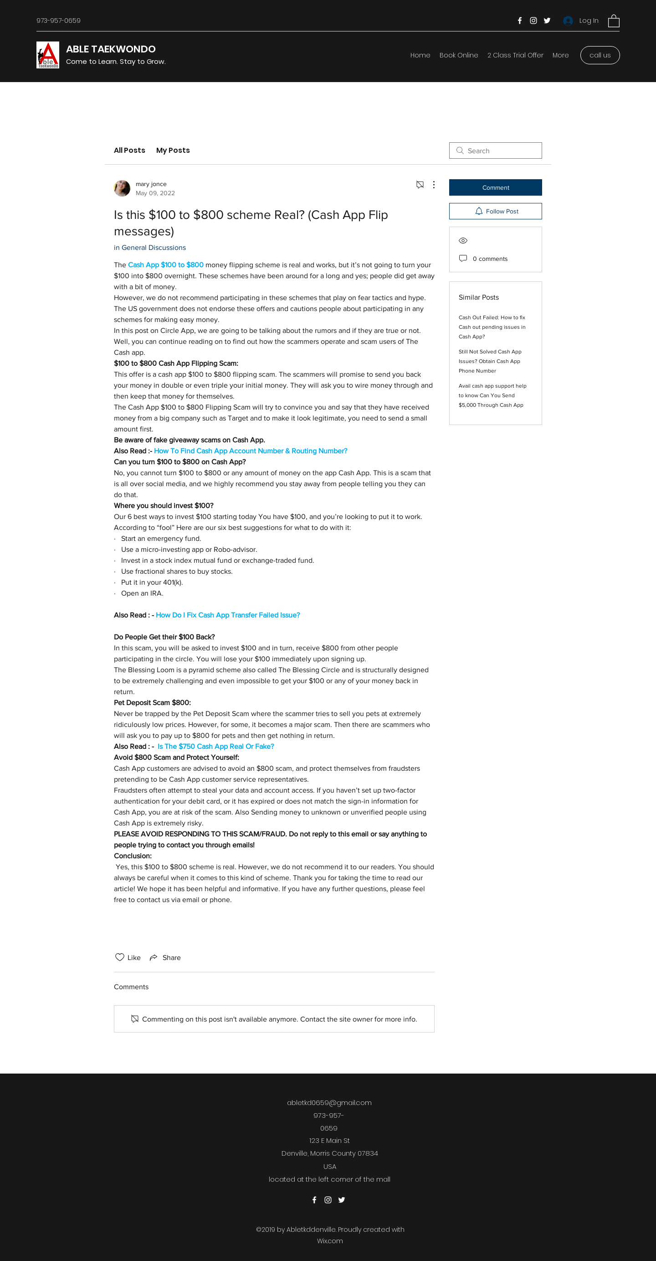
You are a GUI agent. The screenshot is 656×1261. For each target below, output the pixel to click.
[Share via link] (164, 957)
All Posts (129, 150)
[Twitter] (547, 20)
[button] (614, 20)
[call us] (600, 55)
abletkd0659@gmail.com (329, 1102)
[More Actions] (429, 184)
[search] (495, 150)
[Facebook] (519, 20)
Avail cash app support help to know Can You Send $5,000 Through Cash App (493, 395)
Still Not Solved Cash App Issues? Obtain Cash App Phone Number (490, 361)
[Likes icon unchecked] (120, 957)
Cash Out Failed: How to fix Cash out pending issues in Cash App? (492, 327)
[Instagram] (533, 20)
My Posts (173, 150)
